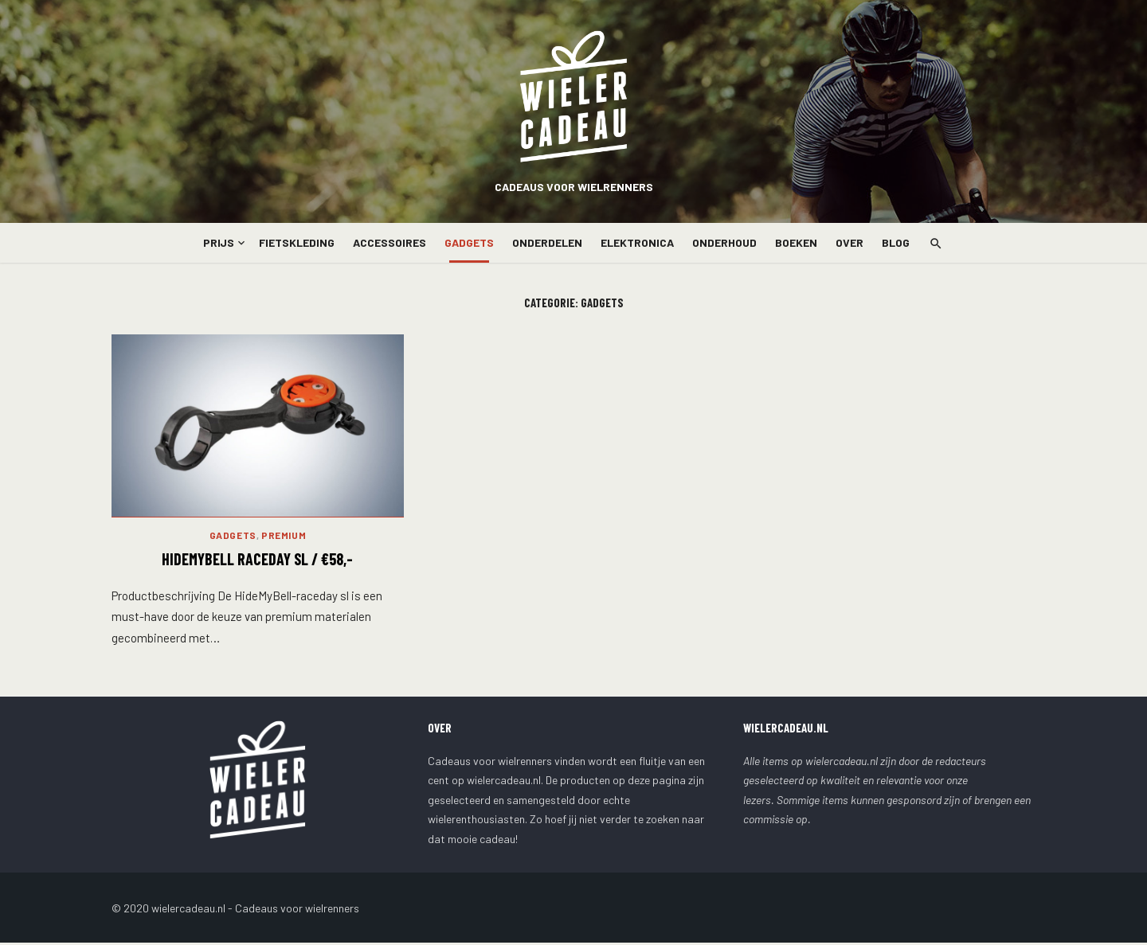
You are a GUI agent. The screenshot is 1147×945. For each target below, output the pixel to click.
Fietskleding (297, 242)
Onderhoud (724, 242)
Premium (283, 537)
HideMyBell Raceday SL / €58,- (257, 561)
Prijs (218, 242)
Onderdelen (547, 242)
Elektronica (637, 242)
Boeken (796, 242)
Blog (896, 242)
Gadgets (469, 242)
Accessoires (389, 242)
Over (849, 242)
